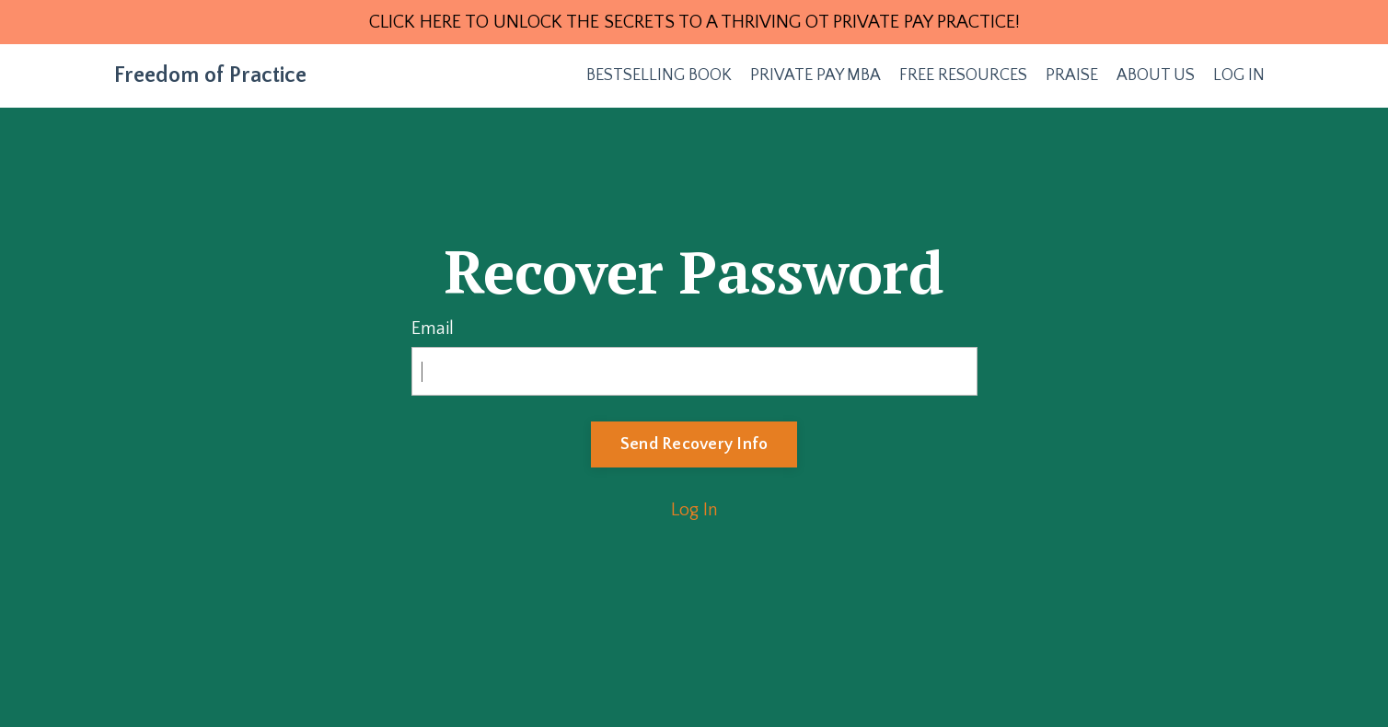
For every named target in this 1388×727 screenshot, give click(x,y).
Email (432, 328)
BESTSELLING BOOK (659, 75)
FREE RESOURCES (963, 75)
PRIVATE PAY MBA (815, 75)
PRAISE (1072, 75)
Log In (694, 510)
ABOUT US (1155, 75)
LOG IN (1239, 75)
